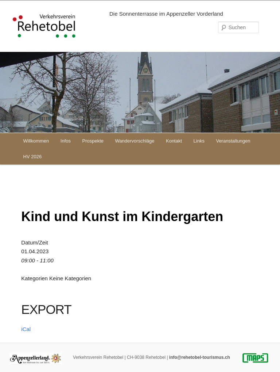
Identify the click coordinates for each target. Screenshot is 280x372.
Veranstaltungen (233, 141)
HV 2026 (32, 156)
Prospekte (93, 141)
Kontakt (174, 141)
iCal (26, 329)
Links (199, 141)
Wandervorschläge (135, 141)
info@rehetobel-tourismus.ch (199, 357)
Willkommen (36, 141)
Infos (66, 141)
